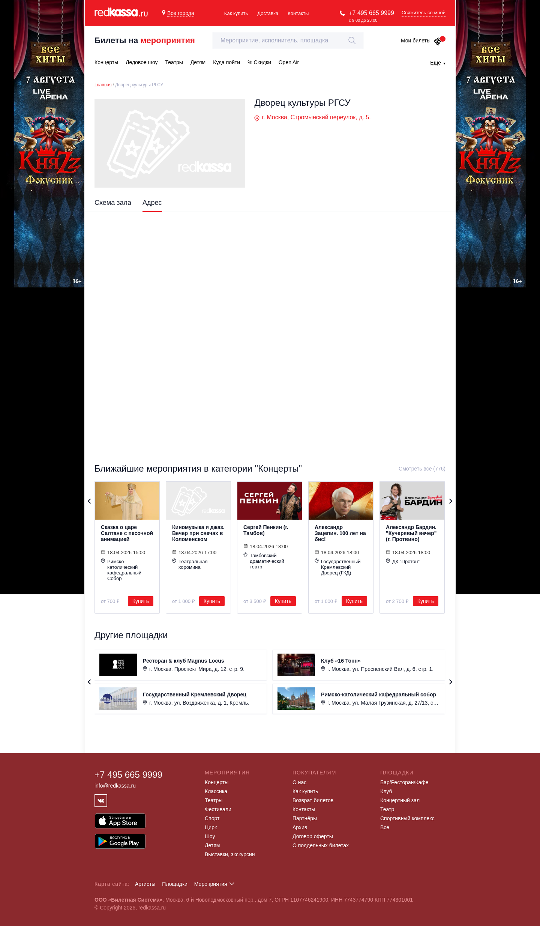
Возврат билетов (312, 800)
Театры (213, 800)
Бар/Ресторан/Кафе (404, 782)
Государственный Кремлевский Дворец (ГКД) (337, 567)
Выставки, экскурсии (230, 854)
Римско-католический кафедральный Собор (121, 569)
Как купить (236, 13)
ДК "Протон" (403, 561)
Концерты (216, 782)
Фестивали (218, 809)
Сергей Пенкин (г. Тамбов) (265, 530)
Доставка (267, 13)
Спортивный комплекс (407, 818)
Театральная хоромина (190, 564)
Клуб (386, 791)
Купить (140, 601)
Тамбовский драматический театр (263, 561)
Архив (299, 827)
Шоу (210, 836)
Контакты (298, 13)
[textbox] (288, 40)
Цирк (211, 827)
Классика (216, 791)
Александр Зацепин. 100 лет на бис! (340, 533)
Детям (212, 845)
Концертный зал (400, 800)
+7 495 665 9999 (371, 13)
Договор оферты (312, 836)
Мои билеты (421, 40)
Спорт (212, 818)
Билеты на (144, 40)
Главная (103, 84)
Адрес (152, 202)
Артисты (145, 884)
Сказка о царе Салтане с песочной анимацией (127, 533)
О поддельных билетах (320, 845)
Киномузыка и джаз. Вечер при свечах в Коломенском (198, 533)
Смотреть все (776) (422, 469)
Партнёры (304, 818)
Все (384, 827)
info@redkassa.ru (115, 786)
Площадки (175, 884)
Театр (387, 809)
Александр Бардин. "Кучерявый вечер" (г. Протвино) (411, 533)
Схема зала (112, 202)
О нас (299, 782)
